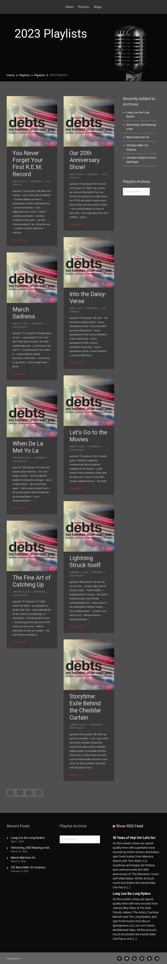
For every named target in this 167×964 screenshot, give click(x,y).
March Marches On (137, 137)
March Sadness (24, 313)
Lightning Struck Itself (85, 562)
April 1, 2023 (76, 308)
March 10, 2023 (77, 446)
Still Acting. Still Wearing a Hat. (30, 847)
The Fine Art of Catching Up (32, 581)
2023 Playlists (20, 327)
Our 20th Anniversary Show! (84, 160)
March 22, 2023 (20, 323)
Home (69, 6)
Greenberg (35, 181)
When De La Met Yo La (28, 447)
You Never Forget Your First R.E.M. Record (28, 164)
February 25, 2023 (22, 458)
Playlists (83, 6)
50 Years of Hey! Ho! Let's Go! (134, 838)
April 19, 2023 (76, 174)
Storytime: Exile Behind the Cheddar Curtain (85, 707)
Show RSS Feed (129, 826)
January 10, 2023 (78, 725)
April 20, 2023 (19, 181)
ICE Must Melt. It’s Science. (28, 867)
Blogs (97, 6)
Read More (19, 240)
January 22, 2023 (21, 592)
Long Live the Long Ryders (28, 837)
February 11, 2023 (79, 572)
